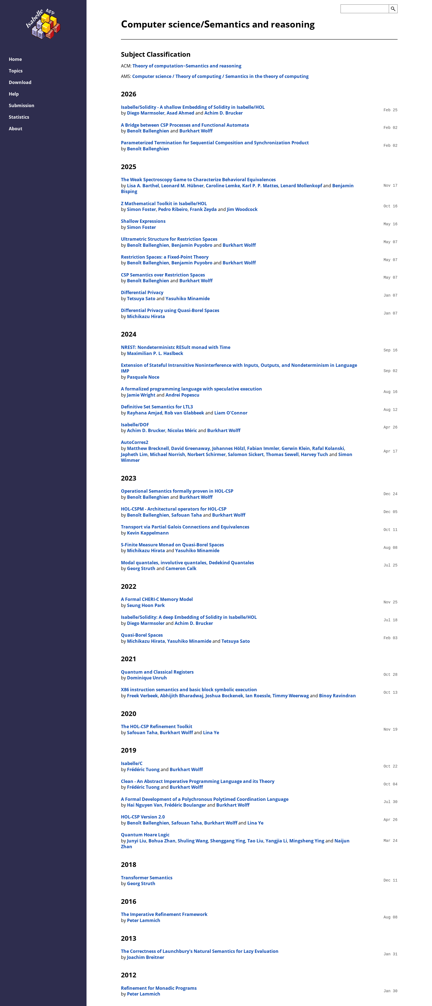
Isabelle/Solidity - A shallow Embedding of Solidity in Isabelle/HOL (193, 107)
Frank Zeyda (203, 209)
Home (15, 59)
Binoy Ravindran (337, 696)
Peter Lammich (143, 920)
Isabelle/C (131, 763)
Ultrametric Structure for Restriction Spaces (169, 239)
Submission (21, 105)
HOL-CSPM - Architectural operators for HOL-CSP (173, 509)
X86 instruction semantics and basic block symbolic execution (189, 690)
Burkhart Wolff (195, 131)
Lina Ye (211, 733)
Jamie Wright (141, 395)
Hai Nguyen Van (144, 805)
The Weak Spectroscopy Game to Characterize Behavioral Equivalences (198, 180)
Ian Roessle (257, 696)
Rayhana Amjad (144, 413)
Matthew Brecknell (148, 448)
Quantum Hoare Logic (145, 835)
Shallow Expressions (143, 221)
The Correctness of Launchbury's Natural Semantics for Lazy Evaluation (200, 951)
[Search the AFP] (365, 8)
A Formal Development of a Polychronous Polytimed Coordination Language (204, 799)
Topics (16, 71)
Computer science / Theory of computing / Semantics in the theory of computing (220, 76)
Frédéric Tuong (143, 769)
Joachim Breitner (145, 957)
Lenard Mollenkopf (301, 186)
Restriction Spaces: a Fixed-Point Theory (165, 257)
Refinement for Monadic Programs (159, 988)
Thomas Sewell (282, 454)
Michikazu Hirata (146, 316)
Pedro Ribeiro (173, 209)
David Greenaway (190, 448)
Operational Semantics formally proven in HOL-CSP (177, 491)
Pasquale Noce (143, 377)
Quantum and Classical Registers (157, 672)
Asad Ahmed (180, 113)
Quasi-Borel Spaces (142, 635)
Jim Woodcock (242, 209)
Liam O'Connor (230, 413)
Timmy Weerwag (290, 696)
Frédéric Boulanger (185, 805)
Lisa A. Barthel (143, 186)
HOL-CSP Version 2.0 (143, 817)
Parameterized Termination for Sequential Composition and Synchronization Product (215, 143)
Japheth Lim (134, 454)
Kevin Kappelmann (148, 533)
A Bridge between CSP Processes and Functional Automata (185, 125)
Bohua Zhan (161, 841)
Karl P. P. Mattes (260, 186)
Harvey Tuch (314, 454)
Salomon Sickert (246, 454)
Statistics (19, 117)
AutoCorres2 (134, 442)
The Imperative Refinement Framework (164, 914)
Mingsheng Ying (306, 841)
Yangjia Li (276, 841)
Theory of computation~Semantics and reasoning (187, 66)
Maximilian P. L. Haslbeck (155, 353)
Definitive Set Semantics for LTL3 (157, 407)
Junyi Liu (136, 841)
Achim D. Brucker (223, 113)
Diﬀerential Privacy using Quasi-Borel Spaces (170, 310)
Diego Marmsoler (145, 113)
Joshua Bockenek (224, 696)
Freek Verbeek (142, 696)
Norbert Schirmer (206, 454)
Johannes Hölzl (228, 448)
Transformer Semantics (146, 878)
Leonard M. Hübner (182, 186)
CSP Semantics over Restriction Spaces (163, 275)
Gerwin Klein (296, 448)
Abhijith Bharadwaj (181, 696)
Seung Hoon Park (146, 605)
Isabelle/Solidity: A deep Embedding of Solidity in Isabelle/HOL (189, 617)
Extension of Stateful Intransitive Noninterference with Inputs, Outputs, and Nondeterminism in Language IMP (239, 368)
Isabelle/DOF (135, 425)
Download (20, 82)
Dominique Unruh (147, 678)
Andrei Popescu (182, 395)
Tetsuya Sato (141, 298)
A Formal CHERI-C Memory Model (157, 599)
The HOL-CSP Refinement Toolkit (156, 726)
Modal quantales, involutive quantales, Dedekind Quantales (187, 563)
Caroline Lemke (223, 186)
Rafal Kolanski (328, 448)
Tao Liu (255, 841)
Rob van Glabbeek (184, 413)
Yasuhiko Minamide (188, 298)
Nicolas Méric (182, 430)
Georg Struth (141, 568)
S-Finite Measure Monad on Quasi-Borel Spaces (172, 545)
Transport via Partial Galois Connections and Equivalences (185, 527)
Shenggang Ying (227, 841)
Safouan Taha (186, 515)
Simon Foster (141, 209)
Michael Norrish (167, 454)
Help (14, 94)
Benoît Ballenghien (148, 131)
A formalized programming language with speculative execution (191, 389)
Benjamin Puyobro (191, 245)
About (15, 129)
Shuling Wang (193, 841)
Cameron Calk (181, 568)
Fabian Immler (263, 448)
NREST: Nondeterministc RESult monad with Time (175, 347)
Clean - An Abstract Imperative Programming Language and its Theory (197, 781)
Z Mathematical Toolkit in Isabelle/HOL (164, 203)
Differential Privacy (142, 292)
